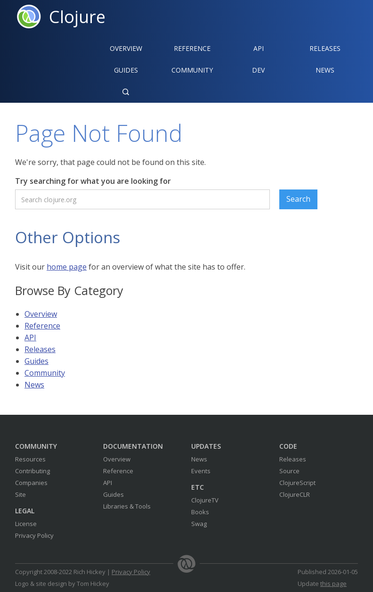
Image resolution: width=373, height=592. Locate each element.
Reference (42, 326)
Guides (126, 70)
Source (289, 471)
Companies (31, 482)
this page (333, 583)
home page (67, 267)
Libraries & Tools (127, 506)
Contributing (32, 471)
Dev (258, 70)
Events (201, 471)
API (258, 48)
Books (200, 512)
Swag (199, 523)
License (26, 523)
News (325, 70)
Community (192, 70)
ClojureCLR (294, 494)
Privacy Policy (34, 535)
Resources (30, 459)
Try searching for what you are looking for (93, 181)
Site (20, 494)
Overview (126, 48)
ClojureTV (205, 500)
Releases (325, 48)
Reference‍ (192, 48)
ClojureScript (297, 482)
